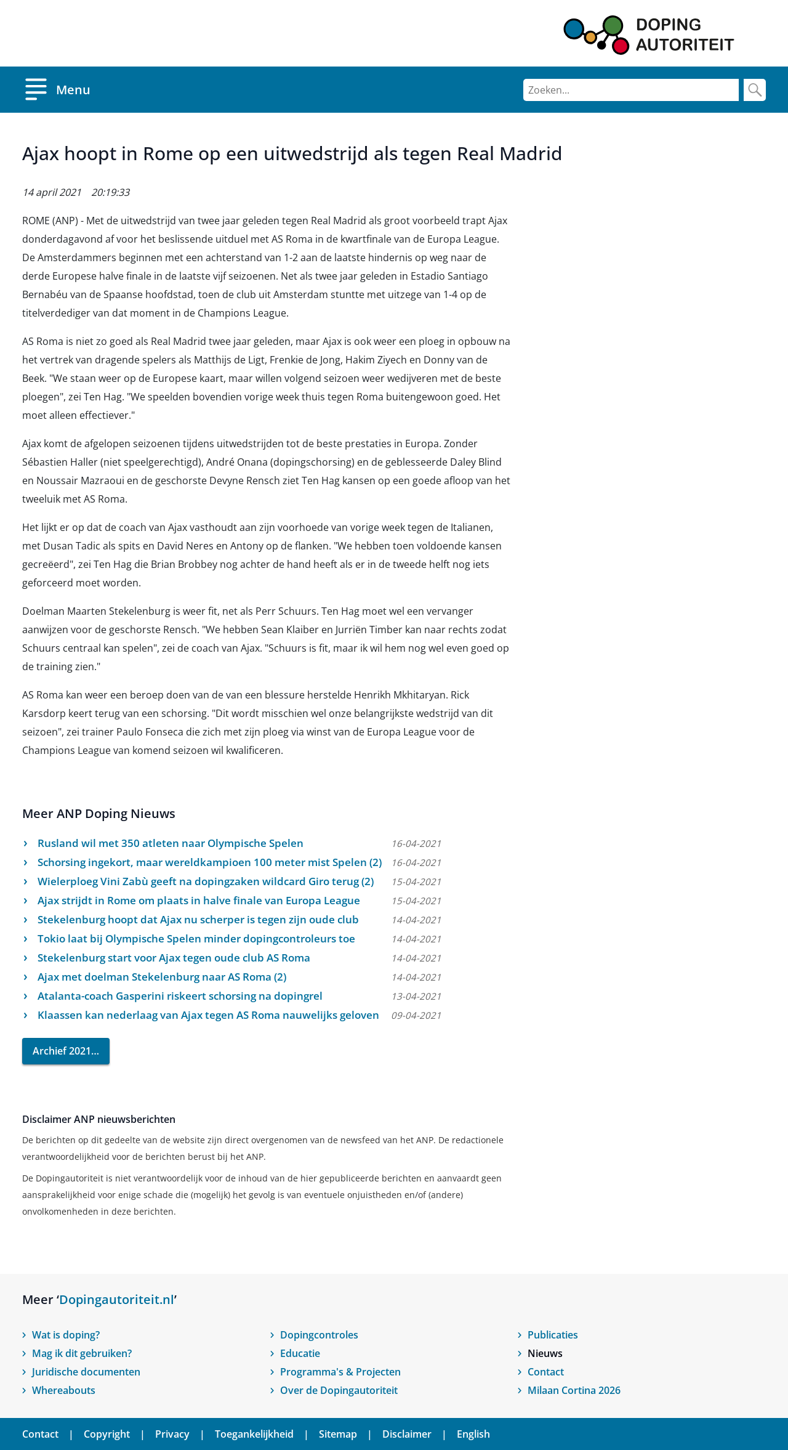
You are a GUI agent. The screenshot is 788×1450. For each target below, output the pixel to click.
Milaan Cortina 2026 (574, 1390)
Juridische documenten (86, 1372)
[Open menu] (56, 89)
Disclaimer (407, 1434)
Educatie (300, 1353)
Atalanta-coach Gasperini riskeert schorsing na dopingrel (180, 996)
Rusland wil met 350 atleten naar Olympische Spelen (171, 843)
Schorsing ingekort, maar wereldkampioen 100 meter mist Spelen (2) (210, 862)
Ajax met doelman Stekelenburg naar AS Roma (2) (162, 977)
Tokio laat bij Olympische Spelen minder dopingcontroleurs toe (196, 938)
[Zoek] (755, 90)
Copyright (107, 1434)
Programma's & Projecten (340, 1372)
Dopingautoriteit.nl (116, 1299)
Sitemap (338, 1434)
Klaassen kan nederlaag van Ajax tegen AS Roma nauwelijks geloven (208, 1015)
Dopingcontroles (319, 1335)
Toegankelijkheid (254, 1434)
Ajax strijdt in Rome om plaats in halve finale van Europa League (199, 900)
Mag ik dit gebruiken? (82, 1353)
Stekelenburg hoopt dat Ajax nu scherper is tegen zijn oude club (198, 919)
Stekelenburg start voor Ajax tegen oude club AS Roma (174, 957)
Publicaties (553, 1335)
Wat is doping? (66, 1335)
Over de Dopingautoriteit (339, 1390)
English (473, 1434)
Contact (546, 1372)
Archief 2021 (62, 1051)
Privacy (172, 1434)
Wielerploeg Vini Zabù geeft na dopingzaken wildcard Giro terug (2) (206, 881)
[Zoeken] (631, 90)
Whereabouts (63, 1390)
